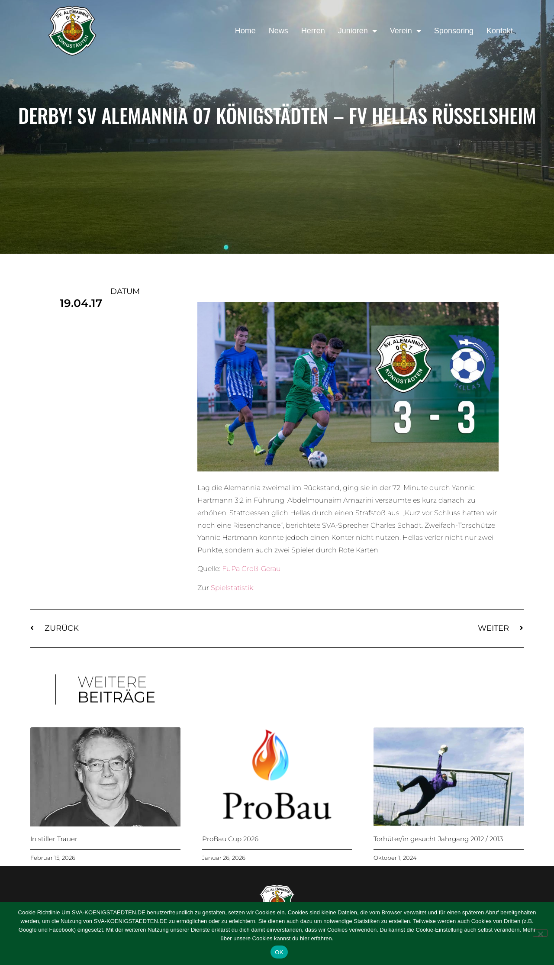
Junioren (357, 31)
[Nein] (540, 933)
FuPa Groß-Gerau (251, 569)
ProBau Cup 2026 (230, 839)
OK (279, 952)
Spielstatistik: (232, 588)
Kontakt (499, 30)
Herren (313, 30)
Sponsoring (453, 30)
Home (245, 30)
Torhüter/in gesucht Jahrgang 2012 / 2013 (438, 839)
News (278, 30)
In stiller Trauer (53, 839)
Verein (405, 31)
